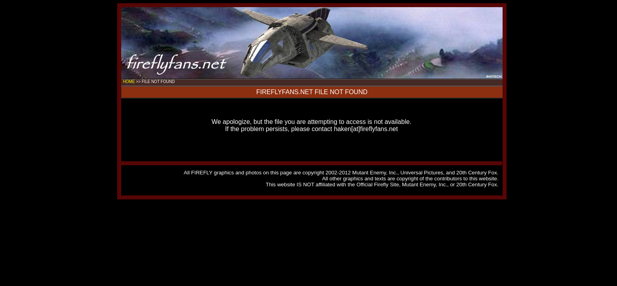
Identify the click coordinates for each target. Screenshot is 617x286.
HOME (129, 81)
